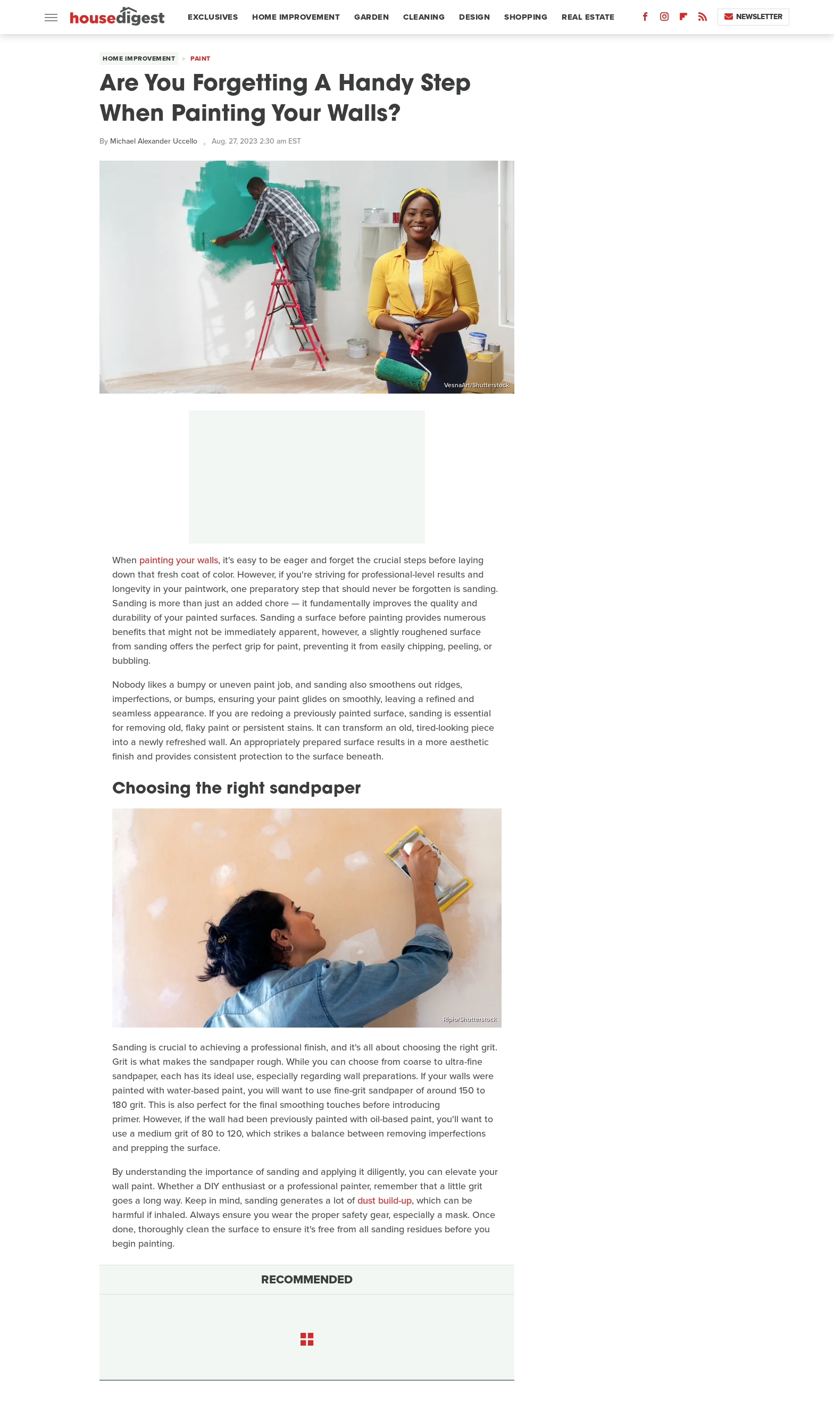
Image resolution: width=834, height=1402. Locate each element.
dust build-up (384, 1200)
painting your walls (178, 560)
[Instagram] (664, 19)
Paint (200, 58)
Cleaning (424, 17)
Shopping (525, 17)
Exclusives (213, 17)
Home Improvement (296, 17)
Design (474, 17)
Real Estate (588, 17)
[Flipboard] (683, 19)
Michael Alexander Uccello (153, 141)
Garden (371, 17)
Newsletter (753, 16)
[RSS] (702, 19)
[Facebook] (645, 19)
